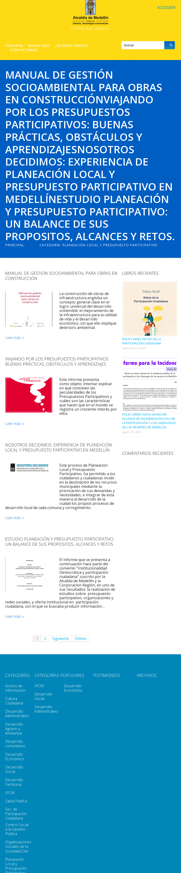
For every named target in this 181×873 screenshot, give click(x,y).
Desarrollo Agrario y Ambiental (14, 729)
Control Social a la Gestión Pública (17, 829)
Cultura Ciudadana (14, 701)
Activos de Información (15, 688)
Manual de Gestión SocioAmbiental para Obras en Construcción (61, 275)
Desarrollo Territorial (14, 782)
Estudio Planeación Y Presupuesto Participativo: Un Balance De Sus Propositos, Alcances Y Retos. (59, 541)
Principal (14, 46)
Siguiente (60, 638)
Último (80, 638)
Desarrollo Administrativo (17, 713)
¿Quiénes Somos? (72, 46)
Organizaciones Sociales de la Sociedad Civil (18, 846)
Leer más (13, 337)
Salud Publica (16, 801)
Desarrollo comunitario (15, 743)
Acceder (166, 8)
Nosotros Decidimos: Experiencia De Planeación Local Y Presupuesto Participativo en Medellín (58, 447)
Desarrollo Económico (14, 756)
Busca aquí (39, 46)
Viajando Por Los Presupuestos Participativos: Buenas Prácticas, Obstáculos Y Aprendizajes (57, 361)
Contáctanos (24, 50)
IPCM (10, 792)
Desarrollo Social (14, 769)
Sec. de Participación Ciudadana (16, 814)
